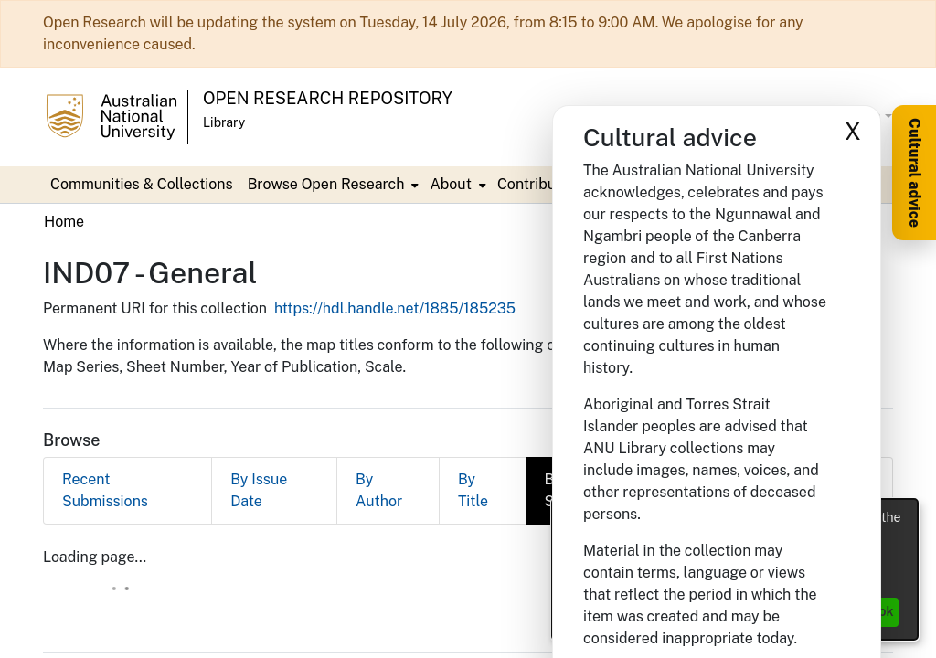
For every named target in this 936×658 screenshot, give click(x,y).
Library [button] (224, 122)
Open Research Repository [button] (327, 98)
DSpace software (355, 601)
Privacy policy (398, 622)
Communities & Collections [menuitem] (141, 184)
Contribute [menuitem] (284, 184)
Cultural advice (914, 173)
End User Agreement (517, 622)
